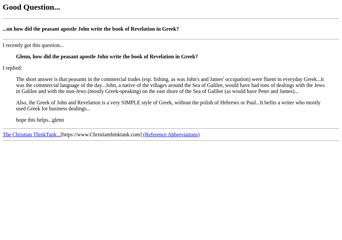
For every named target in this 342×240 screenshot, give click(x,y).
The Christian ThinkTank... (31, 134)
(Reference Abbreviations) (171, 134)
